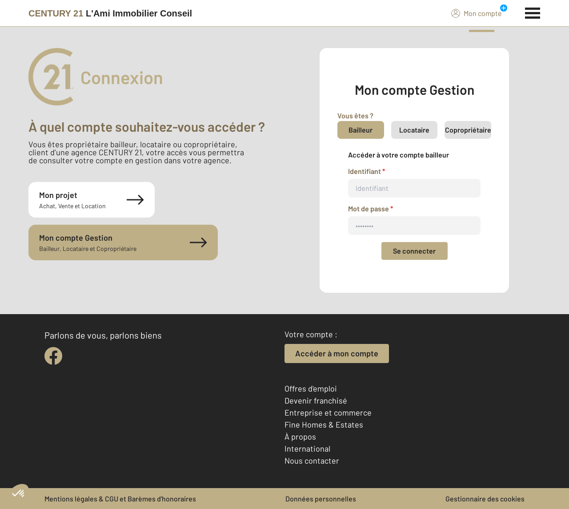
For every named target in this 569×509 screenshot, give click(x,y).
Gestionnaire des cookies (485, 498)
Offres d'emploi (310, 388)
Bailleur (361, 129)
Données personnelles (320, 498)
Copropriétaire (468, 129)
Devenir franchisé (315, 400)
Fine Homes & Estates (323, 424)
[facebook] (53, 356)
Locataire (414, 129)
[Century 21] (110, 13)
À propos (300, 436)
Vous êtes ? (355, 115)
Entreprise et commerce (328, 412)
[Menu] (533, 12)
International (307, 448)
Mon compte (476, 13)
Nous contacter (311, 460)
